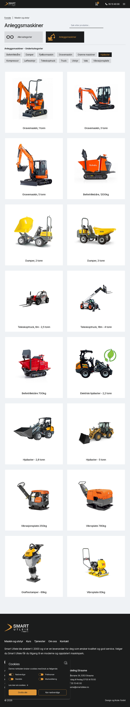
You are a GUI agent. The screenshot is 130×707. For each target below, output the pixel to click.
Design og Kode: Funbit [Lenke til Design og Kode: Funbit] (115, 700)
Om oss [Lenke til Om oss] (52, 641)
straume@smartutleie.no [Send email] (78, 687)
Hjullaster (105, 54)
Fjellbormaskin (46, 54)
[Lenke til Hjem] (17, 628)
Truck (64, 60)
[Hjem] (9, 4)
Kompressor (12, 60)
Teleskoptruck (48, 60)
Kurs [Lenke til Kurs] (28, 641)
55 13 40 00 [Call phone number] (112, 4)
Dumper (30, 54)
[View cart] (96, 4)
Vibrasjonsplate (101, 60)
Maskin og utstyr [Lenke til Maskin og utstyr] (13, 641)
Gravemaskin (65, 54)
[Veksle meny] (124, 4)
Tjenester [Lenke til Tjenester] (39, 641)
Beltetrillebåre (13, 54)
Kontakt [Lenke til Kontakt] (64, 641)
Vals (86, 60)
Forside (7, 17)
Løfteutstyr (29, 60)
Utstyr (75, 60)
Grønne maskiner (86, 54)
